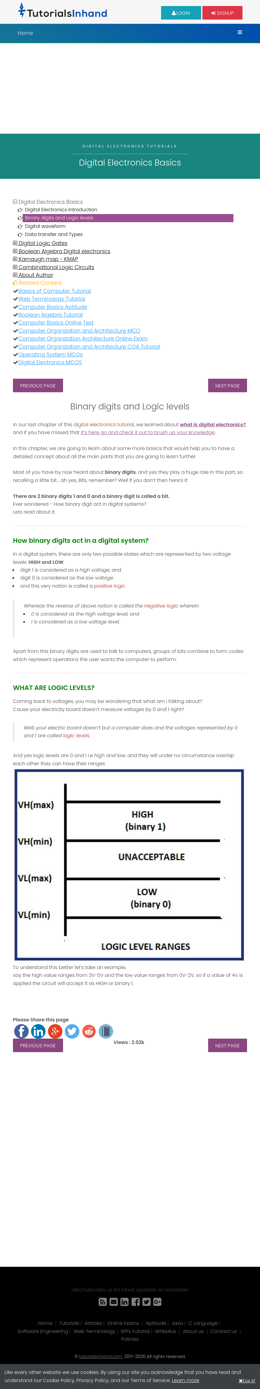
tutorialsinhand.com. (101, 1356)
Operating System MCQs (50, 354)
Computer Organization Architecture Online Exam (83, 338)
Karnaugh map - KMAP (45, 259)
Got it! (249, 1380)
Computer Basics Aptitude (52, 307)
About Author (33, 275)
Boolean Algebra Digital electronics (61, 251)
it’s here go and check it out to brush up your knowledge (147, 432)
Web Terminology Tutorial (51, 299)
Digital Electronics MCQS (50, 362)
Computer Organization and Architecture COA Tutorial (89, 346)
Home (25, 33)
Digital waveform (45, 226)
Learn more (185, 1380)
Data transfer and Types (54, 234)
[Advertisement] (130, 88)
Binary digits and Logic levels (59, 217)
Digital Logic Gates (40, 243)
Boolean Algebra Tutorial (50, 315)
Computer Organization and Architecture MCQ (79, 330)
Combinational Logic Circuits (53, 267)
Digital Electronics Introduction (61, 209)
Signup (222, 13)
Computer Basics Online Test (56, 322)
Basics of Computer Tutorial (54, 291)
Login (181, 13)
